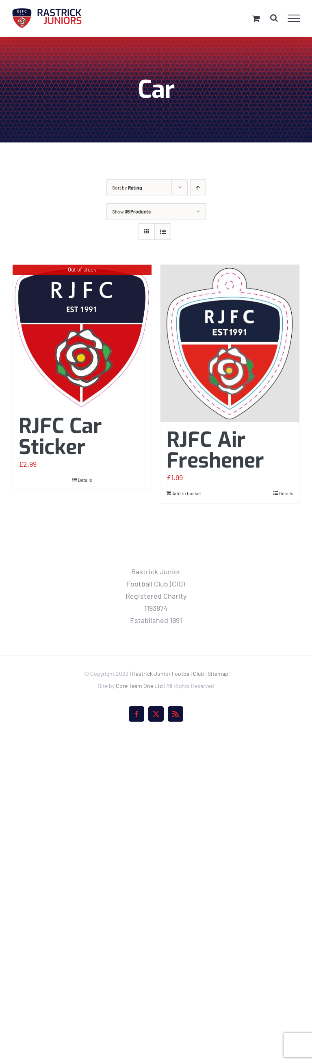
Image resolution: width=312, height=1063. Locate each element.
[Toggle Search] (274, 18)
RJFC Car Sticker (60, 436)
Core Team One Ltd (139, 685)
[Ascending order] (198, 187)
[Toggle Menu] (294, 18)
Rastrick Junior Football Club (168, 673)
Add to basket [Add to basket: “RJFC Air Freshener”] (186, 493)
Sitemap (218, 673)
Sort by (127, 187)
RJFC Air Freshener (215, 450)
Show (131, 211)
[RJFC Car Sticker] (82, 336)
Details (85, 480)
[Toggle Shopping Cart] (256, 18)
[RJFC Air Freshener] (229, 343)
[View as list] (163, 231)
